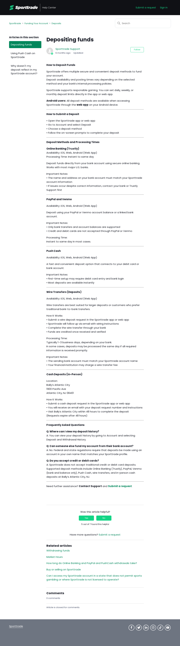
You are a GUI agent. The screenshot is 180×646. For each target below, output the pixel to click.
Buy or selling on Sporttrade (63, 569)
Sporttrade (15, 23)
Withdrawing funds (58, 550)
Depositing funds (21, 44)
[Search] (143, 23)
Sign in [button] (164, 7)
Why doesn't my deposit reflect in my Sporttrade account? (24, 69)
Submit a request (146, 7)
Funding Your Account (36, 23)
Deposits (56, 23)
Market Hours (54, 557)
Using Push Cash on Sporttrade (23, 55)
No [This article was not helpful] (104, 518)
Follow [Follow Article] (137, 49)
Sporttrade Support (67, 49)
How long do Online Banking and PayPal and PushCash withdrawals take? (91, 563)
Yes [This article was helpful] (86, 518)
